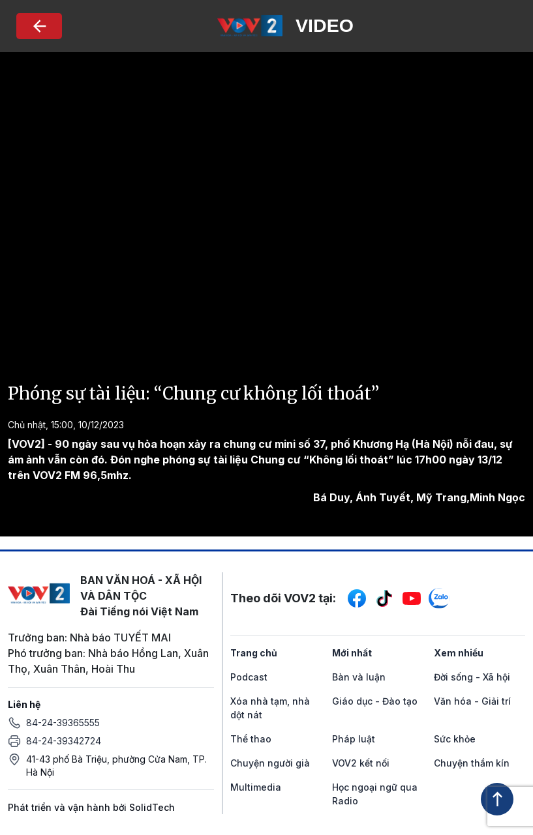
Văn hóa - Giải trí (472, 701)
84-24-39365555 (63, 722)
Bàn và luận (359, 676)
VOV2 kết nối (360, 763)
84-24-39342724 (63, 740)
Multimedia (255, 787)
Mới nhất (352, 652)
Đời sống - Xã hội (472, 676)
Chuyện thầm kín (472, 763)
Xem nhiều (458, 652)
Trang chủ (253, 652)
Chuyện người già (270, 763)
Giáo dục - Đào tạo (375, 701)
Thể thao (250, 738)
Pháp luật (353, 738)
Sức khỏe (455, 738)
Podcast (248, 676)
